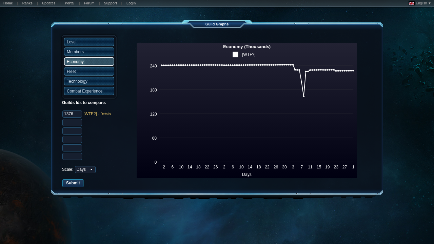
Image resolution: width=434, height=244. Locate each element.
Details (105, 114)
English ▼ (420, 3)
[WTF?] (90, 113)
